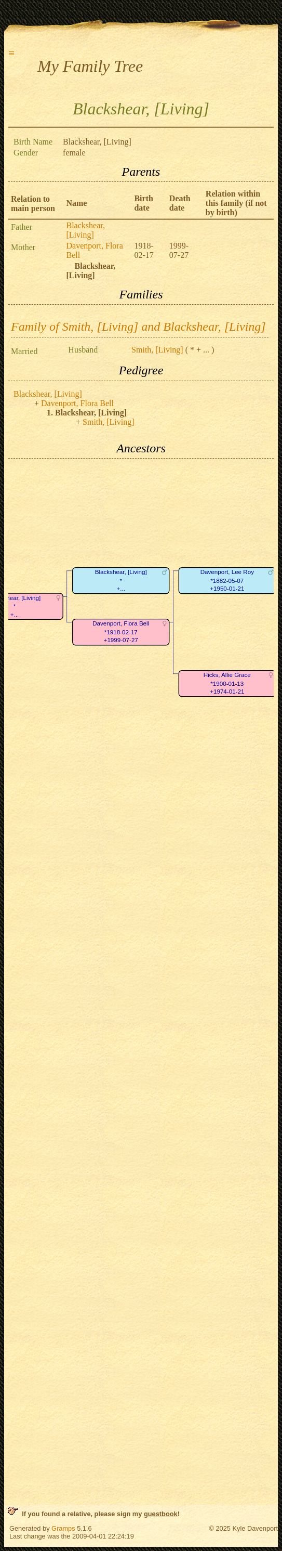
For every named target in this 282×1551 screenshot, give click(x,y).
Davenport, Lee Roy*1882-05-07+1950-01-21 (227, 581)
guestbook (161, 1514)
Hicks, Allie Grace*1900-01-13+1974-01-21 (227, 684)
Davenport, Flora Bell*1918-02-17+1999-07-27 (120, 632)
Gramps (63, 1528)
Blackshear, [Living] (85, 230)
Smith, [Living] (157, 349)
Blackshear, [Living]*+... (121, 581)
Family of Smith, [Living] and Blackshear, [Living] (138, 326)
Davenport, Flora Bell (77, 403)
